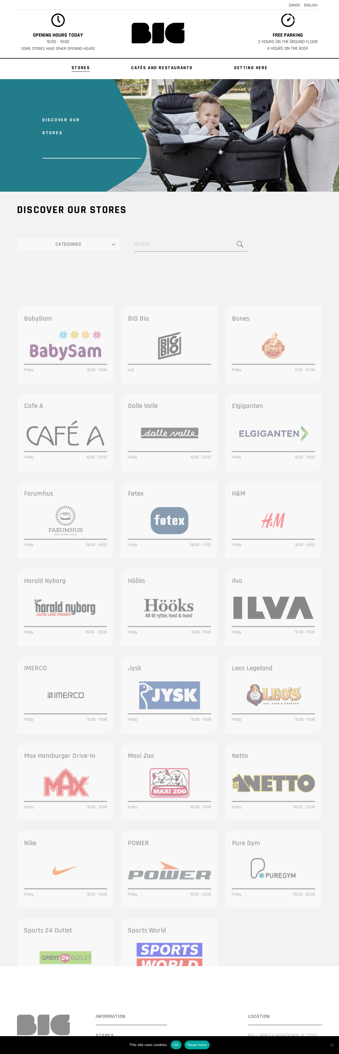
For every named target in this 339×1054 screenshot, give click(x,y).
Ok (176, 1045)
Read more (197, 1045)
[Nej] (332, 1045)
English (311, 5)
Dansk (294, 5)
